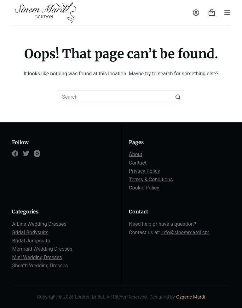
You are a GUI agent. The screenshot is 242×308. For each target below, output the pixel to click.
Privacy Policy (144, 171)
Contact (138, 163)
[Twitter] (26, 153)
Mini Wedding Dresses (37, 257)
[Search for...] (121, 96)
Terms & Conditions (151, 180)
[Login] (196, 12)
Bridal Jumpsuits (31, 241)
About (135, 154)
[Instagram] (37, 153)
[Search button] (177, 96)
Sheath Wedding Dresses (40, 266)
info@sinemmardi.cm (185, 232)
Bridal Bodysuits (30, 232)
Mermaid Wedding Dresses (42, 249)
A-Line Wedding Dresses (39, 224)
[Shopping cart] (212, 12)
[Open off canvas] (227, 12)
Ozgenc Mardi (190, 297)
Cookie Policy (144, 188)
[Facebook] (15, 153)
